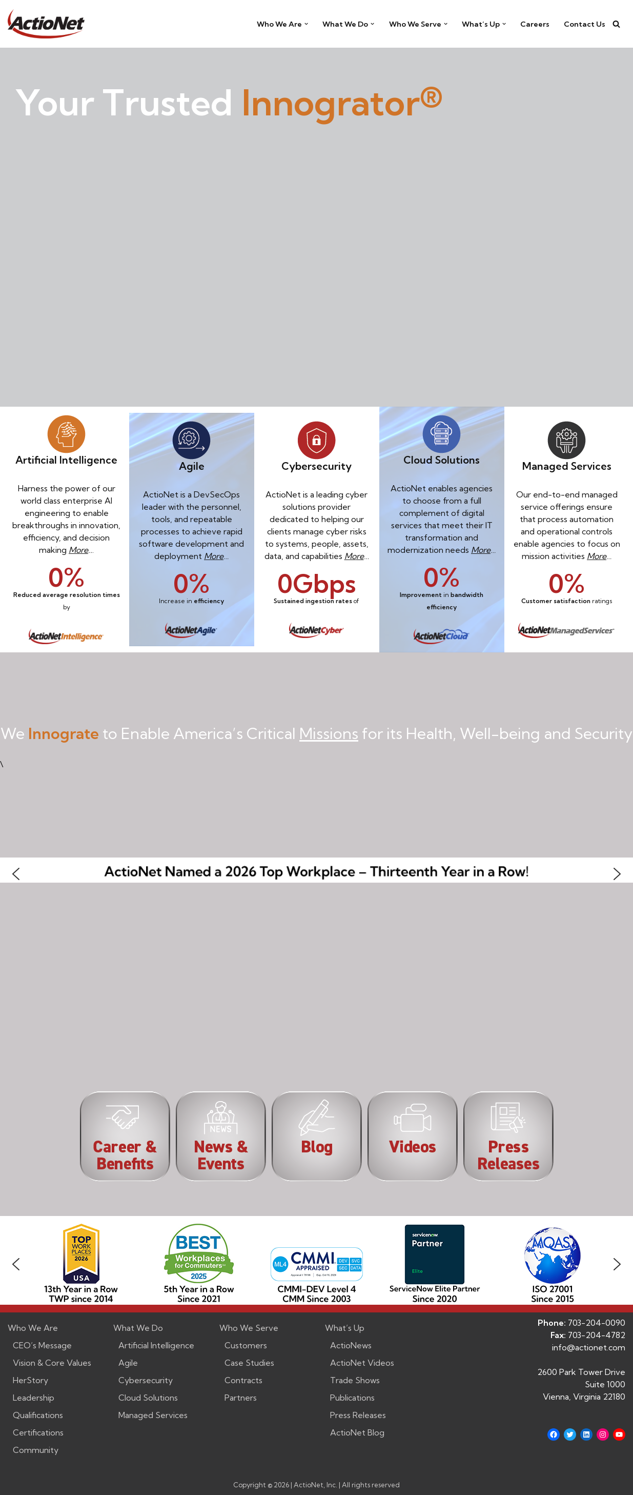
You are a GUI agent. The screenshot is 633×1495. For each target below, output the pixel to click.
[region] (316, 1264)
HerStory (30, 1380)
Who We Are (33, 1328)
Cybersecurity (145, 1380)
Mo (350, 556)
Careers (534, 24)
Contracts (243, 1380)
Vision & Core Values (52, 1363)
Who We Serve (248, 1328)
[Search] (616, 24)
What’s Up (344, 1328)
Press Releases (358, 1415)
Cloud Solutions (148, 1397)
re (360, 556)
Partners (240, 1397)
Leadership (33, 1397)
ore (217, 556)
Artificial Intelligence (156, 1345)
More (78, 550)
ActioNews (351, 1345)
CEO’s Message (42, 1345)
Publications (352, 1397)
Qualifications (38, 1415)
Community (35, 1450)
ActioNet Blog (357, 1432)
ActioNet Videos (362, 1363)
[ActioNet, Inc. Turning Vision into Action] (46, 23)
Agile (128, 1363)
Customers (245, 1345)
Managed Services (153, 1415)
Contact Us (584, 24)
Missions (328, 733)
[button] (306, 24)
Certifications (38, 1432)
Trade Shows (355, 1380)
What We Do (138, 1328)
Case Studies (249, 1363)
